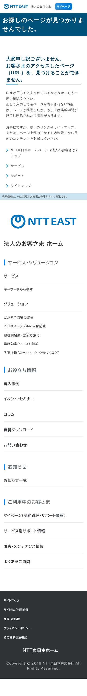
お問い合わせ (15, 445)
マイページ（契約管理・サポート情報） (35, 515)
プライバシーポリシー (17, 628)
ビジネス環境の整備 (19, 317)
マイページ (63, 6)
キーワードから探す (18, 289)
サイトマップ (21, 185)
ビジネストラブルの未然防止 (25, 326)
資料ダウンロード (18, 430)
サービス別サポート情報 (24, 531)
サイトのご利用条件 (16, 609)
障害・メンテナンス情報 (24, 546)
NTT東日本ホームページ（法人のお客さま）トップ (45, 153)
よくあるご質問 (17, 561)
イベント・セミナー (19, 399)
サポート (17, 175)
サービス (17, 165)
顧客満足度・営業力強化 (22, 335)
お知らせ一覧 (15, 480)
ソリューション (16, 304)
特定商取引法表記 (15, 637)
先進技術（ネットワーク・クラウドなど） (32, 353)
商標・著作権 (12, 619)
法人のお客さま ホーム (33, 244)
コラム (9, 414)
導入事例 (11, 384)
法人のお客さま (27, 6)
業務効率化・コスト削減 (21, 344)
